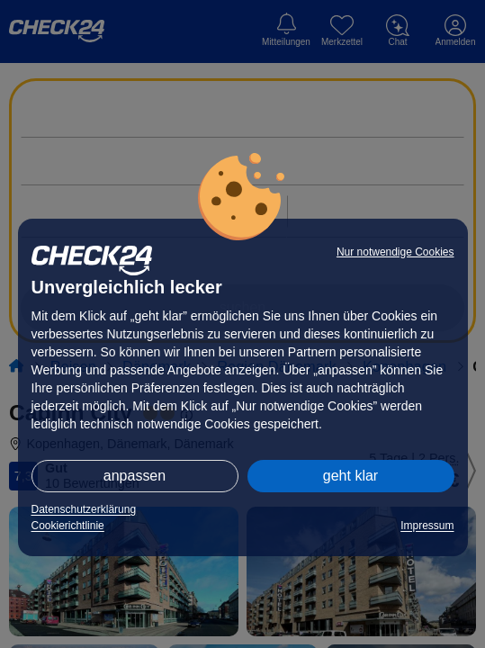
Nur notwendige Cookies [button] (395, 252)
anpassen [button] (134, 475)
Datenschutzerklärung (84, 509)
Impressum (427, 525)
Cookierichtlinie (67, 525)
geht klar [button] (350, 475)
